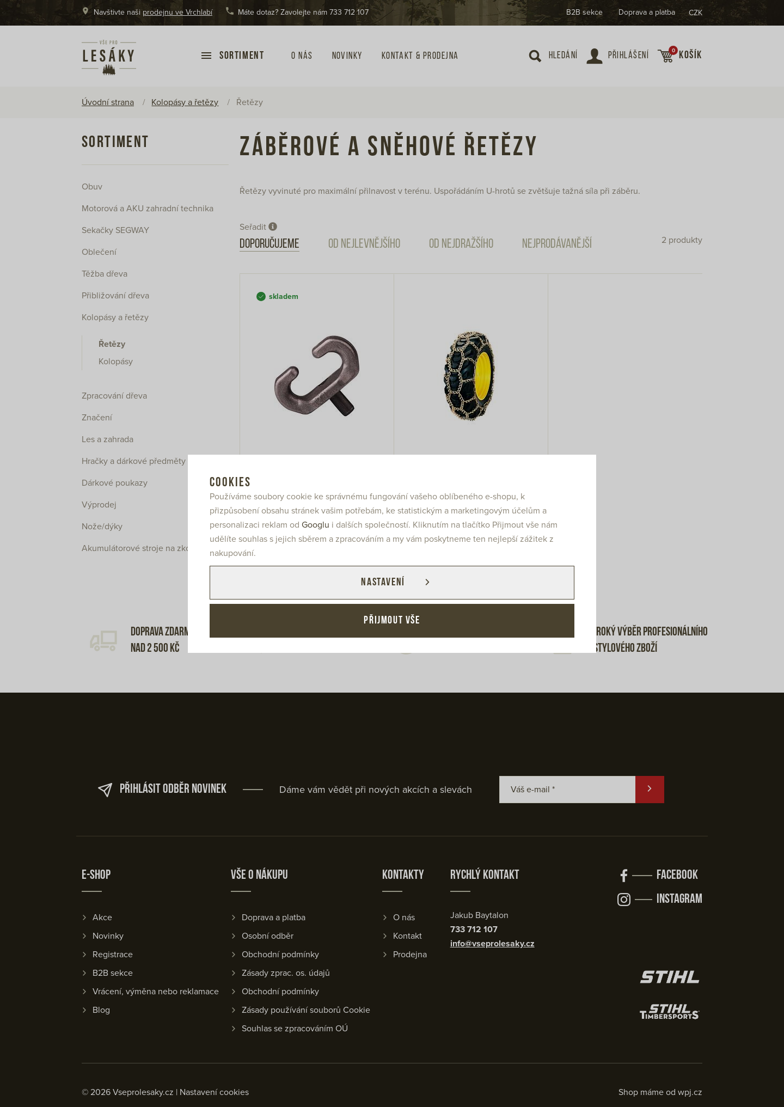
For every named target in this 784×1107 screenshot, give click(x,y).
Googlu (315, 524)
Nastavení (383, 582)
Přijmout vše (392, 620)
